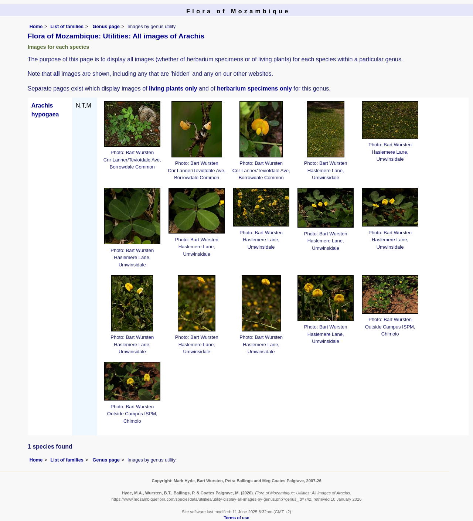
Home (36, 26)
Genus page (106, 26)
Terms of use (236, 517)
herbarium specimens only (254, 88)
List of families (67, 26)
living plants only (173, 88)
